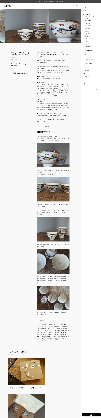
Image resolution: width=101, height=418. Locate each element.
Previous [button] (2, 28)
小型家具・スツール (90, 44)
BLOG (85, 67)
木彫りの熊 (87, 36)
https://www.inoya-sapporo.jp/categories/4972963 (51, 115)
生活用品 (87, 31)
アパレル (87, 33)
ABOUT (85, 10)
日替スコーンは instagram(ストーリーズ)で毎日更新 (50, 1)
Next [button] (78, 28)
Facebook (87, 79)
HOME (85, 7)
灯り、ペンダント (89, 41)
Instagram (87, 76)
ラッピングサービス (90, 57)
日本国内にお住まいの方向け (21, 73)
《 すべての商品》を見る (90, 60)
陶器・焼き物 (88, 20)
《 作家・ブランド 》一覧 (89, 17)
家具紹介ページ (88, 63)
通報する (47, 126)
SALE (86, 54)
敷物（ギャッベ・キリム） (90, 47)
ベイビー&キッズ (89, 38)
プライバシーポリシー (22, 410)
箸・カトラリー (88, 25)
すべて (13, 398)
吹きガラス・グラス (90, 23)
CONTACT (86, 70)
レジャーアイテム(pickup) (89, 51)
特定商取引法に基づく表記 (35, 410)
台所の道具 (87, 28)
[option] (40, 28)
